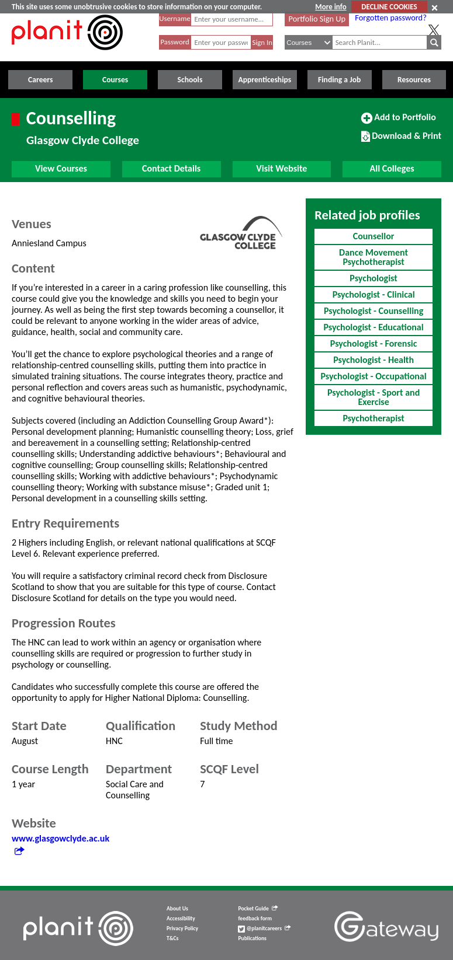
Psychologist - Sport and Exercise (373, 397)
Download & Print (401, 140)
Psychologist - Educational (374, 327)
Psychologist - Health (373, 359)
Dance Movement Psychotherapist (373, 257)
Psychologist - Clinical (374, 294)
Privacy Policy (182, 928)
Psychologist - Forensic (373, 343)
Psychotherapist (373, 418)
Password (174, 41)
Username (175, 18)
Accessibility (181, 918)
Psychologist (373, 278)
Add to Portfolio (398, 122)
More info (330, 6)
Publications (252, 938)
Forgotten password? (390, 17)
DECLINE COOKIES (389, 6)
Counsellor (374, 236)
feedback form (255, 918)
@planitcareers (264, 928)
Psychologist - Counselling (373, 310)
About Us (177, 908)
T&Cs (172, 938)
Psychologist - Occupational (374, 376)
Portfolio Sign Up (317, 18)
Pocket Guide (257, 908)
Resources (414, 80)
